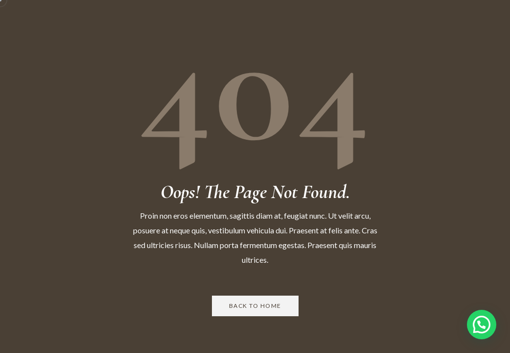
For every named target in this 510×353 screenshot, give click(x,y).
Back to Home (255, 305)
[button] (481, 324)
